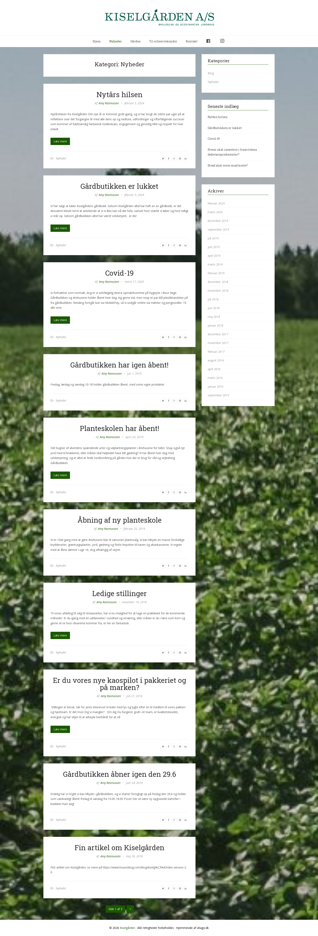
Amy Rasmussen (109, 103)
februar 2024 (216, 203)
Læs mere (60, 141)
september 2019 (218, 229)
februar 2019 (216, 273)
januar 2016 (215, 386)
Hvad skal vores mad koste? (228, 165)
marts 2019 (215, 264)
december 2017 (218, 334)
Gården (135, 41)
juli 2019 (213, 238)
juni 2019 (214, 247)
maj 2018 (214, 317)
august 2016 (216, 360)
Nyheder (115, 41)
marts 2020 (215, 212)
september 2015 (218, 395)
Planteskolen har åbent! (119, 428)
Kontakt (192, 41)
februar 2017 (216, 352)
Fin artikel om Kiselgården (119, 847)
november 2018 (218, 290)
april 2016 (214, 369)
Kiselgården (127, 928)
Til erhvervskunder (163, 41)
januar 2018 (215, 325)
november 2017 (218, 343)
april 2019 (214, 256)
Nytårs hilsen (120, 94)
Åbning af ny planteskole (119, 519)
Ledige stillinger (119, 593)
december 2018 (218, 282)
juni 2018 (214, 308)
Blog (211, 73)
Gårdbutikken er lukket (119, 186)
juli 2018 (213, 299)
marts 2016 (215, 378)
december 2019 (218, 221)
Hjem (97, 41)
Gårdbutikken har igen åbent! (119, 364)
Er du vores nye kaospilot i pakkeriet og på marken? (119, 683)
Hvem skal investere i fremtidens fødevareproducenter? (232, 152)
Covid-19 (119, 272)
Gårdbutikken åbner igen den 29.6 (119, 774)
